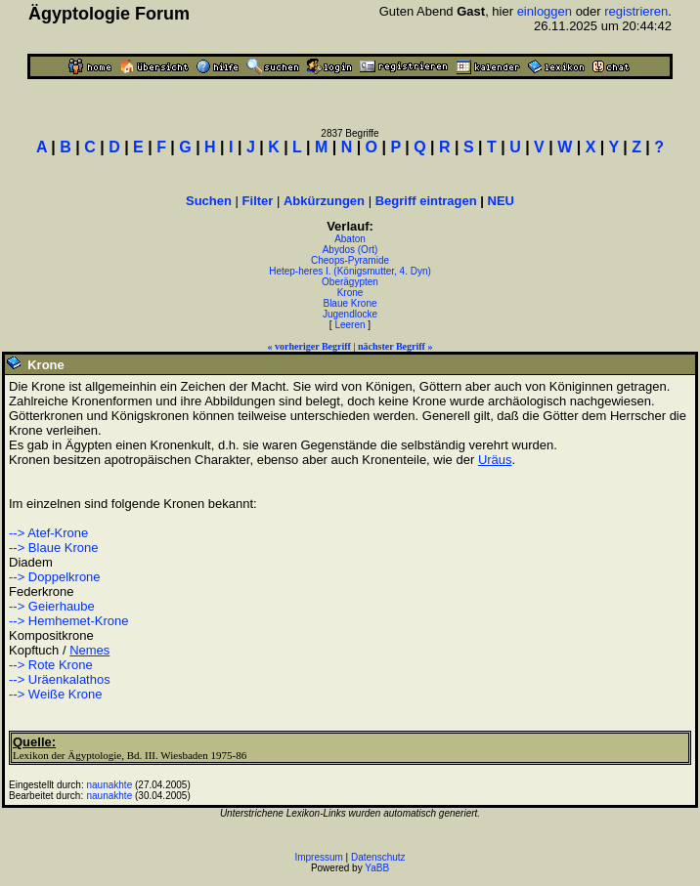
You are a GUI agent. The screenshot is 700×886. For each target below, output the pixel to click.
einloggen (544, 11)
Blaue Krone (349, 303)
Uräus (495, 459)
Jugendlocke (350, 314)
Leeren (349, 324)
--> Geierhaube (52, 606)
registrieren (636, 11)
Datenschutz (378, 857)
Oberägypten (350, 281)
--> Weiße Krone (56, 694)
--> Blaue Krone (53, 547)
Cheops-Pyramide (350, 260)
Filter (258, 200)
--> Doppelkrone (55, 577)
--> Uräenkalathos (59, 679)
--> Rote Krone (51, 664)
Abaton (350, 238)
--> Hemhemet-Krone (68, 620)
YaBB (377, 868)
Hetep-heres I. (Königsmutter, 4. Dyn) (350, 271)
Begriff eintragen (426, 200)
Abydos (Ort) (350, 249)
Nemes (89, 650)
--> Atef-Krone (48, 533)
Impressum (318, 857)
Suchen (209, 200)
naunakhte (110, 785)
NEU (501, 200)
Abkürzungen (324, 200)
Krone (350, 292)
